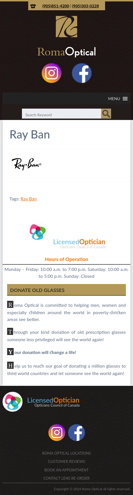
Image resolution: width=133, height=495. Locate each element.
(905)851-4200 (55, 5)
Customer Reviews (66, 461)
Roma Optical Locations (66, 453)
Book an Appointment (66, 470)
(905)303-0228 (85, 5)
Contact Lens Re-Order (66, 478)
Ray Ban (29, 198)
